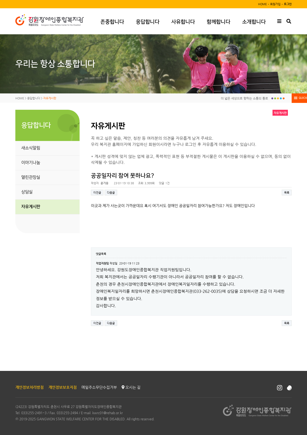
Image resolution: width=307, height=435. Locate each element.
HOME (262, 4)
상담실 (27, 192)
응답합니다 (147, 22)
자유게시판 (30, 206)
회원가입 (275, 4)
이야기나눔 (30, 162)
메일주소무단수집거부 (99, 387)
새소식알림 (30, 148)
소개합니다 (254, 22)
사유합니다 (183, 22)
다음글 (111, 192)
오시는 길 (131, 387)
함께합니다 (218, 22)
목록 (286, 192)
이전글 (97, 192)
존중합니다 (112, 22)
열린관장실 (30, 177)
